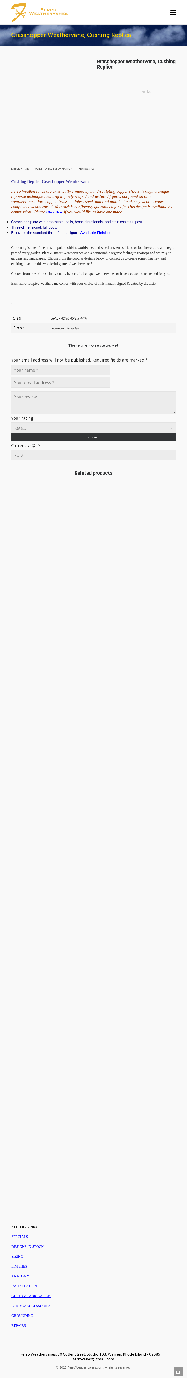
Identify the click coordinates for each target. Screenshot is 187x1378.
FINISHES (19, 1265)
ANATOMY (20, 1275)
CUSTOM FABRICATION (31, 1295)
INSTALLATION (24, 1285)
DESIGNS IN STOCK (27, 1246)
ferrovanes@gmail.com (93, 1358)
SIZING (17, 1255)
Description (20, 168)
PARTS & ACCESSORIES (30, 1305)
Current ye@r (25, 445)
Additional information (54, 168)
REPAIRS (18, 1325)
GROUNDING (22, 1315)
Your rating (22, 418)
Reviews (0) (86, 168)
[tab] (21, 168)
